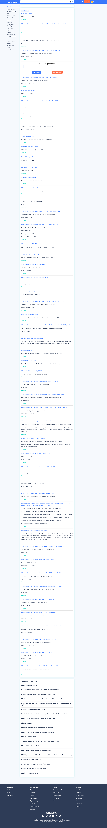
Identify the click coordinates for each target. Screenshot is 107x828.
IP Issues (78, 806)
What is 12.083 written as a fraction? (31, 746)
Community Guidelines (58, 790)
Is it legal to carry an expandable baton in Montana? (35, 764)
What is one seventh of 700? (29, 685)
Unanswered (10, 795)
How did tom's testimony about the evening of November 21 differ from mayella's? (44, 714)
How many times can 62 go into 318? (31, 759)
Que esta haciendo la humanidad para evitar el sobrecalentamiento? (40, 690)
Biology (32, 795)
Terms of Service (80, 795)
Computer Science (34, 806)
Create (87, 1)
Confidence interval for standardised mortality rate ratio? (37, 727)
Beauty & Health (11, 15)
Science (9, 43)
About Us (78, 790)
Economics (32, 809)
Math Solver (56, 801)
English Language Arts (35, 801)
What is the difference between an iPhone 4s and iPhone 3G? (38, 718)
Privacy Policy (79, 798)
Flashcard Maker (57, 795)
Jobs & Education (11, 34)
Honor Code (56, 792)
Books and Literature (12, 18)
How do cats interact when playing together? (33, 709)
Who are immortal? (26, 723)
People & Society (11, 41)
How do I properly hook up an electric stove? (33, 768)
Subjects (9, 6)
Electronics (9, 22)
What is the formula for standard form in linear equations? (37, 732)
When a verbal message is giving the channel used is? (36, 750)
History (8, 30)
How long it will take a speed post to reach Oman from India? (38, 694)
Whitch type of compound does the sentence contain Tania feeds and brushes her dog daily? (46, 755)
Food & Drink (10, 28)
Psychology (32, 803)
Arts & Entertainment (12, 11)
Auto (8, 13)
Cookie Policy (79, 803)
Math (8, 39)
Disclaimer (78, 801)
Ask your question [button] (57, 72)
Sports (8, 47)
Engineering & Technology (10, 25)
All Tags (9, 792)
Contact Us (78, 792)
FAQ (54, 803)
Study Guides (56, 798)
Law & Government (11, 36)
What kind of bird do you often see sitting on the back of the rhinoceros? (41, 699)
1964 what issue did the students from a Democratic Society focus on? (40, 741)
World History (33, 798)
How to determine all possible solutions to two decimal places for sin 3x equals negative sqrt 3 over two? (46, 704)
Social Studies (10, 45)
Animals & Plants (11, 9)
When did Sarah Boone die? (28, 737)
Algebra (32, 790)
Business (9, 20)
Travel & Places (10, 49)
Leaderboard (10, 790)
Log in (97, 2)
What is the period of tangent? (29, 773)
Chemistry (32, 792)
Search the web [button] (36, 72)
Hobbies (9, 32)
